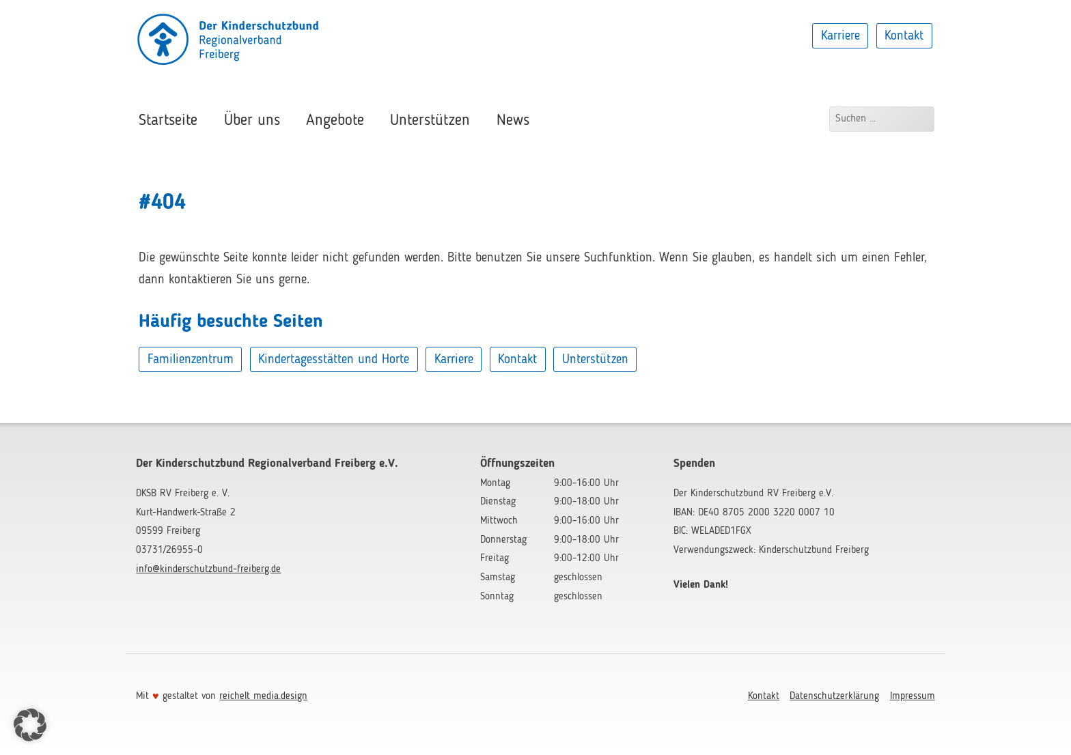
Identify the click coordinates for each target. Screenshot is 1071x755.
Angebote (335, 121)
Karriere (840, 35)
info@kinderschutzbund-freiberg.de (208, 569)
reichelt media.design (263, 696)
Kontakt (904, 35)
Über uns (252, 121)
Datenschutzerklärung (834, 696)
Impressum (912, 696)
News (513, 121)
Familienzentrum (191, 360)
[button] (30, 725)
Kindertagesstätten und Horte (333, 360)
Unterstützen (430, 121)
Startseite (168, 121)
